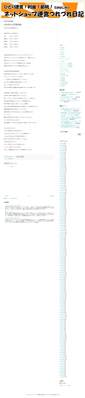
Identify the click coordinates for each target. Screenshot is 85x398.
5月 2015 (62, 368)
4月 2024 (62, 181)
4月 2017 (62, 328)
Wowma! (63, 56)
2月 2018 (62, 310)
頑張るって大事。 (9, 211)
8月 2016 (62, 342)
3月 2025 (62, 162)
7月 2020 (62, 260)
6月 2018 (62, 303)
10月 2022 (62, 213)
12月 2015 (62, 356)
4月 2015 (62, 370)
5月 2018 (62, 305)
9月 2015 (62, 361)
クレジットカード (65, 59)
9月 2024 (62, 173)
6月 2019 (62, 283)
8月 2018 (62, 300)
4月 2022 (62, 223)
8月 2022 (62, 216)
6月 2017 (62, 324)
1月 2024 (62, 187)
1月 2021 (62, 249)
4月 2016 (62, 349)
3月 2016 (62, 350)
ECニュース (64, 51)
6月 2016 (62, 345)
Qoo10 (62, 52)
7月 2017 (62, 323)
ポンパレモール (64, 68)
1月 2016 (62, 354)
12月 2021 (62, 230)
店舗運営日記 (11, 158)
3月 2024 (62, 183)
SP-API (62, 54)
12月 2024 (62, 168)
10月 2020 (62, 255)
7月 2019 (62, 281)
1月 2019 (62, 291)
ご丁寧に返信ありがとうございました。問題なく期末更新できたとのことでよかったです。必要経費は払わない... (71, 122)
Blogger (58, 394)
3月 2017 (62, 330)
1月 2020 (62, 270)
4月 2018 (62, 307)
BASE (62, 49)
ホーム (29, 195)
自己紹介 (63, 77)
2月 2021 (62, 248)
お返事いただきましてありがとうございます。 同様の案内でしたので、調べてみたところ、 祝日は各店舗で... (71, 109)
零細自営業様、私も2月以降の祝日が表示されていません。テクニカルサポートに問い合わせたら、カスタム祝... (71, 114)
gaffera (46, 394)
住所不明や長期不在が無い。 (67, 97)
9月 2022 (62, 215)
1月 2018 (62, 312)
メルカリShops (64, 70)
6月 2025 (62, 157)
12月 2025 (62, 147)
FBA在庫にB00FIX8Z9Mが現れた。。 (13, 218)
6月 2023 (62, 199)
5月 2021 (62, 242)
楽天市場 (63, 73)
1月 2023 (62, 208)
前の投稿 (52, 195)
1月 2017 (62, 333)
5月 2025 (62, 159)
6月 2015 (62, 366)
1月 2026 (62, 145)
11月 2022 (62, 211)
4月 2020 (62, 265)
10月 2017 (62, 317)
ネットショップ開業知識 (66, 65)
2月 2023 (62, 206)
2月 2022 (62, 227)
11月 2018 (62, 295)
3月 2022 (62, 225)
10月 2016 (62, 338)
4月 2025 (62, 161)
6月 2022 (62, 220)
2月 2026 (62, 143)
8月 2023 (62, 195)
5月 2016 (62, 347)
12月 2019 (62, 272)
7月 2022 (62, 218)
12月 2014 (62, 377)
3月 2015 (62, 371)
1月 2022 (62, 229)
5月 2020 (62, 263)
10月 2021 (62, 234)
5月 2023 (62, 201)
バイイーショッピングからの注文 (13, 205)
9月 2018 (62, 298)
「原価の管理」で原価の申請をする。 (69, 94)
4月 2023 (62, 202)
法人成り (63, 86)
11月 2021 (62, 232)
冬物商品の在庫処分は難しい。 (68, 92)
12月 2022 (62, 209)
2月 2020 (62, 269)
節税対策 (63, 80)
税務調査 (63, 79)
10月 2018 (62, 296)
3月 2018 (62, 309)
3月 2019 (62, 288)
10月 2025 (62, 150)
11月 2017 (62, 316)
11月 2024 (62, 169)
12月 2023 (62, 188)
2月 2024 (62, 185)
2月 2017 (62, 331)
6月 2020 (62, 262)
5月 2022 (62, 222)
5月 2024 (62, 180)
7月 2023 (62, 197)
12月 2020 (62, 251)
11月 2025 (62, 148)
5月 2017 (62, 326)
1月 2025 (62, 166)
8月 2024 (62, 175)
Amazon (63, 47)
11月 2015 (62, 357)
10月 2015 (62, 359)
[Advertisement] (29, 181)
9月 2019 (62, 277)
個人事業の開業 (64, 75)
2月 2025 (62, 164)
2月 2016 (62, 352)
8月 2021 (62, 237)
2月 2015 (62, 373)
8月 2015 (62, 363)
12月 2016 (62, 335)
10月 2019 (62, 276)
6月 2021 (62, 241)
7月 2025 (62, 155)
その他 (62, 61)
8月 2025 (62, 154)
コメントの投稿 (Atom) (12, 198)
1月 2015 (62, 375)
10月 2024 (62, 171)
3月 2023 (62, 204)
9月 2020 (62, 256)
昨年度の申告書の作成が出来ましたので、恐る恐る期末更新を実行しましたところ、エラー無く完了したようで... (71, 126)
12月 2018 (62, 293)
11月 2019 (62, 274)
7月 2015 (62, 364)
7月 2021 (62, 239)
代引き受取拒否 (64, 82)
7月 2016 (62, 344)
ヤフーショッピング (65, 72)
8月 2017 (62, 321)
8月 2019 (62, 279)
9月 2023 (62, 194)
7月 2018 (62, 302)
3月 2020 (62, 267)
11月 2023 (62, 190)
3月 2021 (62, 246)
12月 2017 (62, 314)
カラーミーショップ (65, 58)
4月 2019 (62, 286)
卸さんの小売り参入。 (66, 99)
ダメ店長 (63, 383)
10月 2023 (62, 192)
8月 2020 (62, 258)
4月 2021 (62, 244)
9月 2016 (62, 340)
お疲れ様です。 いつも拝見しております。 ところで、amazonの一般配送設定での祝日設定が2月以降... (71, 118)
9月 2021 (62, 235)
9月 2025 (62, 152)
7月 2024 (62, 176)
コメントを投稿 (9, 166)
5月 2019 (62, 284)
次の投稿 (6, 195)
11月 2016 (62, 337)
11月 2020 (62, 253)
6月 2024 (62, 178)
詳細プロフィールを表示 (65, 385)
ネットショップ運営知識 (66, 63)
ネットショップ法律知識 (66, 66)
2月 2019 (62, 289)
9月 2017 (62, 319)
